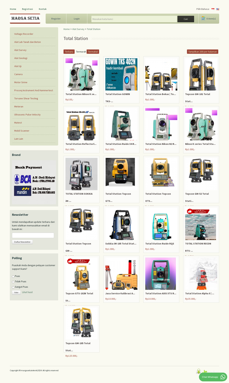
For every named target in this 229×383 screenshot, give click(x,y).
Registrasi (27, 9)
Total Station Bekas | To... (160, 94)
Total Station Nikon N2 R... (160, 144)
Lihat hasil (27, 292)
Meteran (18, 106)
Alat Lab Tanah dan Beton (27, 42)
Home (13, 9)
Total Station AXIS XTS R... (160, 293)
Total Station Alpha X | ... (199, 293)
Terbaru (69, 51)
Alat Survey (78, 29)
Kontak (43, 9)
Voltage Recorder (23, 33)
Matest (18, 122)
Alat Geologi (20, 58)
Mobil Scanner (21, 130)
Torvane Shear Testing (26, 98)
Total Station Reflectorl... (80, 144)
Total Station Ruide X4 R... (120, 144)
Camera (18, 74)
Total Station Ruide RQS (159, 243)
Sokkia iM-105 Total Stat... (120, 243)
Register (56, 18)
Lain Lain (18, 138)
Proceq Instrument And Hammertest (33, 90)
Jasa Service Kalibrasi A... (120, 293)
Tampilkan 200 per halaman (202, 51)
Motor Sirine (20, 82)
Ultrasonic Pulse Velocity (27, 114)
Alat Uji (17, 66)
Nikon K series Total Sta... (200, 144)
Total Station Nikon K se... (80, 94)
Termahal (93, 51)
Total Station (93, 29)
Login (77, 18)
